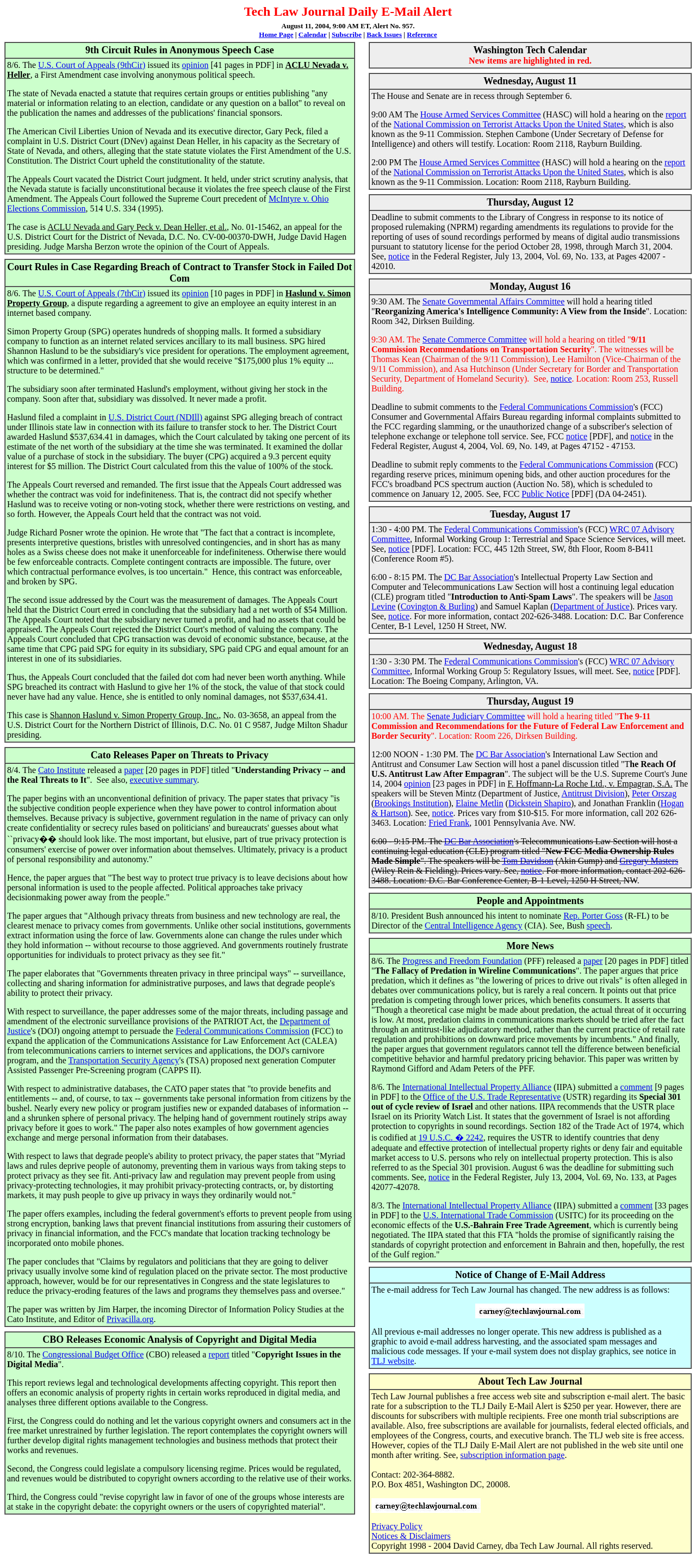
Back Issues (384, 34)
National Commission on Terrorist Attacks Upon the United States (509, 124)
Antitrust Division (593, 793)
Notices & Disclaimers (411, 1536)
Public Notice (545, 493)
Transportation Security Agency (124, 1060)
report (218, 1354)
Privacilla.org (130, 1319)
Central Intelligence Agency (473, 925)
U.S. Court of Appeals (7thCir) (91, 293)
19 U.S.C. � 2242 (451, 1137)
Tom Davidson (527, 860)
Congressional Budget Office (93, 1354)
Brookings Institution (411, 803)
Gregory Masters (648, 860)
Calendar (313, 34)
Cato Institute (61, 770)
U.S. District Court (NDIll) (155, 417)
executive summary (163, 779)
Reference (422, 34)
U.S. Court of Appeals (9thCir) (91, 65)
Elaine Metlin (480, 803)
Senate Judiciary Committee (476, 716)
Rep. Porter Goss (593, 915)
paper (134, 770)
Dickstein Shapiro (539, 803)
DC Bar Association (479, 577)
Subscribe (347, 34)
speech (599, 925)
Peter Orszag (654, 793)
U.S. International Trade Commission (488, 1215)
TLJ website (392, 1361)
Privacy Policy (396, 1526)
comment (636, 1087)
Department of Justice (592, 606)
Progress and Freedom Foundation (462, 960)
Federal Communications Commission (242, 1031)
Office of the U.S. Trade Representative (492, 1096)
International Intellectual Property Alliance (476, 1087)
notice (398, 256)
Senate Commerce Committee (474, 339)
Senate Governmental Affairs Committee (493, 301)
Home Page (276, 34)
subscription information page (512, 1455)
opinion (195, 65)
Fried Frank (448, 822)
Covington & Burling (438, 606)
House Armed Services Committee (480, 114)
